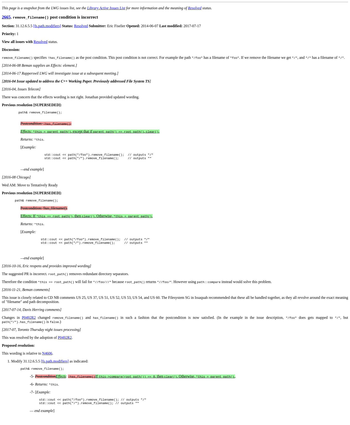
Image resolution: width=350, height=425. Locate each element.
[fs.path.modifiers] (47, 26)
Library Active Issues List (106, 8)
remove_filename (43, 113)
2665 (6, 17)
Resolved (195, 8)
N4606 (47, 360)
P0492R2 (29, 324)
